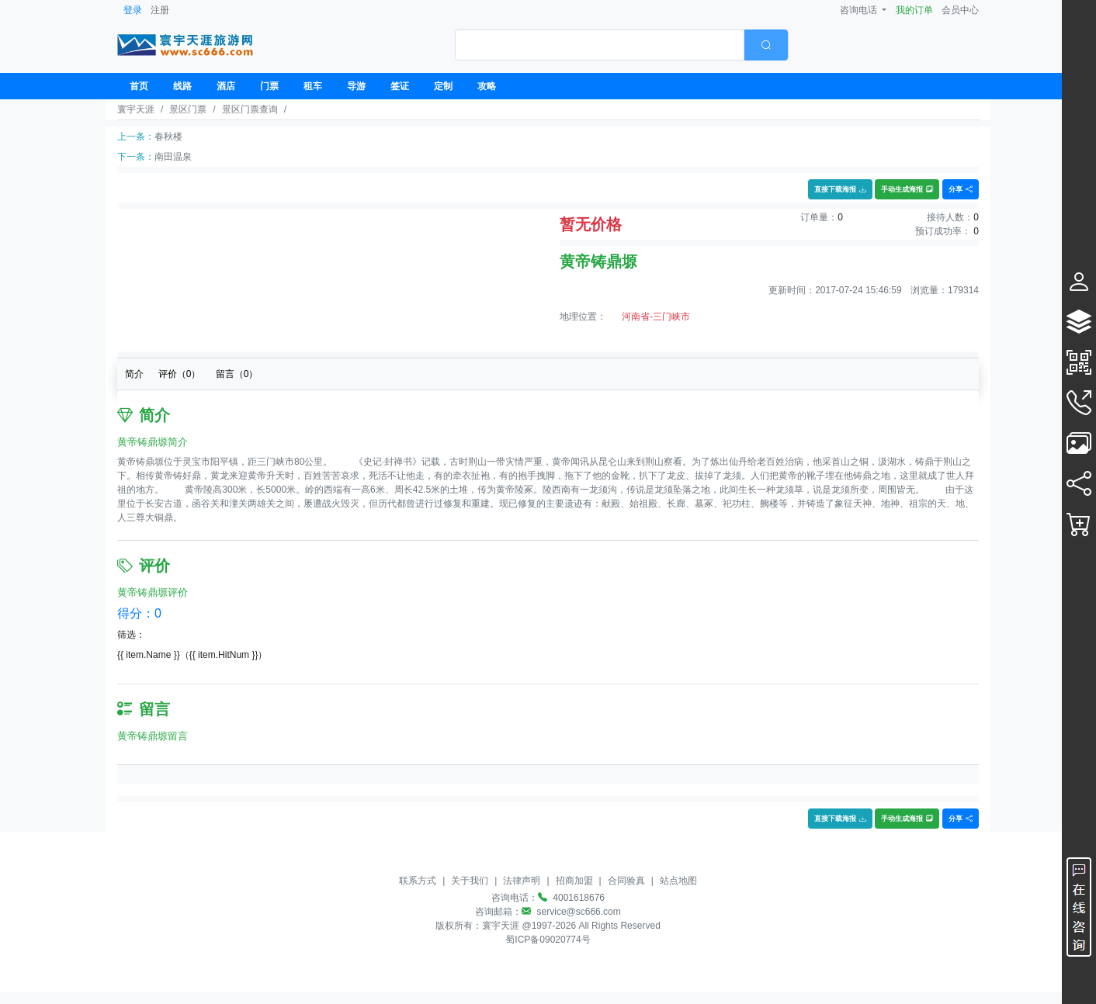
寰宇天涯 (135, 109)
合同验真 (626, 880)
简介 (134, 374)
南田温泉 (173, 156)
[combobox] (622, 45)
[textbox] (599, 45)
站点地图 (678, 880)
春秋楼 (168, 136)
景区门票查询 (250, 109)
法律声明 (521, 880)
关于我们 (469, 880)
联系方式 (417, 880)
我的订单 (914, 10)
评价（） (179, 374)
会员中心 (960, 10)
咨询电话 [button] (859, 10)
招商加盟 (574, 880)
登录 (132, 10)
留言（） (237, 374)
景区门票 (187, 109)
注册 (160, 10)
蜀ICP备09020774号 (547, 939)
